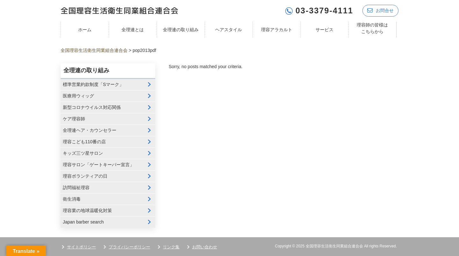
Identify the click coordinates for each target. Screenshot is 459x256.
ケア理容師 (74, 118)
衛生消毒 (72, 199)
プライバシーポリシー (129, 247)
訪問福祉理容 (76, 187)
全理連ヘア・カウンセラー (89, 130)
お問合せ (380, 10)
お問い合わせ (204, 247)
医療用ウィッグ (78, 95)
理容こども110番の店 (84, 141)
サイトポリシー (81, 247)
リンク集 (171, 247)
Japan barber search (83, 221)
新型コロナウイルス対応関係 (92, 107)
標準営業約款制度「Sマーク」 (93, 84)
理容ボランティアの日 (85, 176)
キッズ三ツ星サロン (83, 153)
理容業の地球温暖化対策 (87, 210)
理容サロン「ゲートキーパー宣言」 (98, 164)
